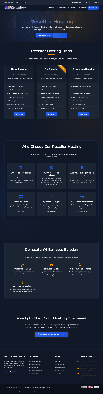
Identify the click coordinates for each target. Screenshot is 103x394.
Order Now (93, 8)
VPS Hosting (33, 367)
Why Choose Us (58, 364)
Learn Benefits (60, 35)
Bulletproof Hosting (35, 361)
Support (95, 2)
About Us (56, 361)
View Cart (86, 2)
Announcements (59, 367)
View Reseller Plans (44, 35)
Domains (61, 8)
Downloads (57, 373)
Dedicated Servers (35, 370)
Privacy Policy (19, 391)
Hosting (72, 8)
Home (51, 8)
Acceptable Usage (30, 391)
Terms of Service (9, 391)
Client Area (76, 2)
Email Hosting (33, 373)
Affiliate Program (59, 370)
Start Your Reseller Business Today (51, 334)
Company (83, 8)
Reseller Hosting (34, 364)
